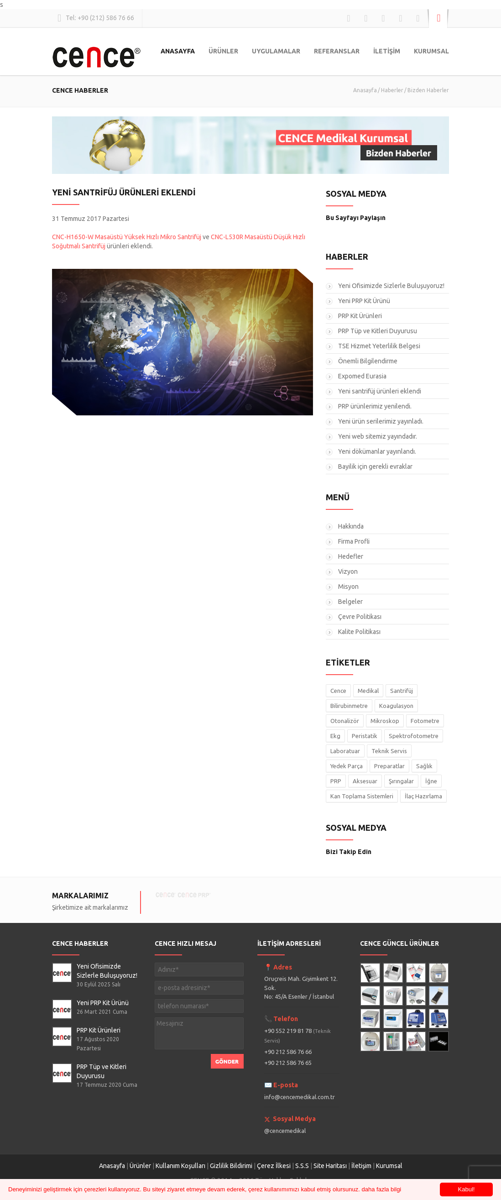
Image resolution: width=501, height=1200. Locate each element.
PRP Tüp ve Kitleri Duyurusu (377, 331)
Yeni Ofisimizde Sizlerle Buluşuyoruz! (391, 285)
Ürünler (140, 1165)
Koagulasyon (396, 705)
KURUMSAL (431, 51)
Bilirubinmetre (349, 705)
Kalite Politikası (359, 631)
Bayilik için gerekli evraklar (375, 466)
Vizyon (348, 571)
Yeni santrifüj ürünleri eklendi (379, 391)
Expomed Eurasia (362, 376)
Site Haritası (330, 1165)
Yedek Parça (346, 766)
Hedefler (350, 556)
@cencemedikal (285, 1130)
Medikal (368, 690)
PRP (335, 781)
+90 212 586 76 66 (288, 1051)
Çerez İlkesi (274, 1165)
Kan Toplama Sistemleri (361, 796)
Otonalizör (344, 721)
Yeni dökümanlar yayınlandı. (377, 451)
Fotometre (425, 721)
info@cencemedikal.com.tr (299, 1097)
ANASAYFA (178, 51)
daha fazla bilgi (382, 1189)
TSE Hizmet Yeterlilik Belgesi (379, 346)
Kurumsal (389, 1165)
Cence (338, 690)
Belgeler (350, 601)
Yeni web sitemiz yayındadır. (377, 436)
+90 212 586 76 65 (288, 1062)
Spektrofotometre (413, 736)
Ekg (335, 736)
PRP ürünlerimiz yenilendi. (375, 406)
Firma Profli (354, 541)
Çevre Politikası (359, 616)
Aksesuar (365, 781)
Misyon (348, 586)
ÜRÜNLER (223, 51)
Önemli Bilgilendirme (367, 361)
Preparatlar (389, 766)
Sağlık (424, 766)
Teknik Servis (389, 751)
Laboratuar (345, 751)
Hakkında (351, 526)
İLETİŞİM (386, 51)
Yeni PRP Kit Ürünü (364, 300)
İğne (431, 781)
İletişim (361, 1165)
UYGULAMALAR (276, 51)
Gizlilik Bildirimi (231, 1165)
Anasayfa (365, 90)
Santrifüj (401, 690)
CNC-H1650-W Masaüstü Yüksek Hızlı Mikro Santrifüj (126, 237)
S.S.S (302, 1165)
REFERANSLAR (337, 51)
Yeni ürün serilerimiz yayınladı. (380, 421)
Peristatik (364, 736)
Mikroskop (385, 721)
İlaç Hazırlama (423, 796)
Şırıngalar (401, 781)
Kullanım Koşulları (180, 1165)
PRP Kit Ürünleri (360, 316)
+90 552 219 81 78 (297, 1035)
